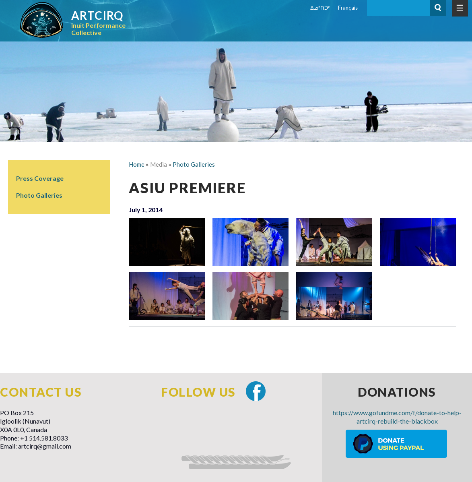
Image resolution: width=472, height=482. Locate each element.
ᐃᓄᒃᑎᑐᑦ (320, 7)
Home (136, 164)
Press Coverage (40, 178)
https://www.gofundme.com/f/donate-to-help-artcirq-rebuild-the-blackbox (397, 417)
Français (348, 7)
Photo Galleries (39, 195)
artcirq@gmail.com (44, 446)
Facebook (256, 391)
